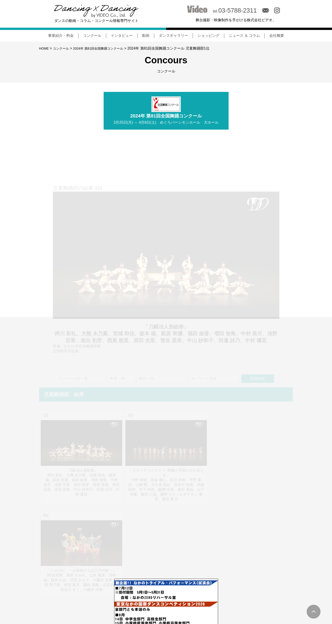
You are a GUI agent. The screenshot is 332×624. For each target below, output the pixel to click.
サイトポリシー (280, 603)
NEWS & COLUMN (159, 603)
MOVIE (235, 603)
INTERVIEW (213, 603)
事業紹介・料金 (61, 35)
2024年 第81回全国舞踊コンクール (105, 48)
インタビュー (122, 35)
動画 (145, 35)
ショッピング (208, 35)
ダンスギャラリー (173, 35)
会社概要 (276, 35)
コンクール (92, 35)
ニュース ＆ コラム (244, 35)
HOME (44, 48)
